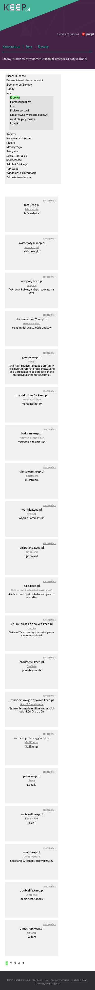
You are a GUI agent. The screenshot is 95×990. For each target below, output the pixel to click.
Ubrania (31, 932)
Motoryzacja (14, 147)
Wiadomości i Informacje (21, 172)
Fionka (32, 628)
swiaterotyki (32, 247)
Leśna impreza (32, 856)
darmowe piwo (31, 323)
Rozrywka (12, 151)
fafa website (32, 209)
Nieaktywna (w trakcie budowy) (29, 114)
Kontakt (37, 980)
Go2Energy (31, 742)
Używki (14, 123)
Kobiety (11, 134)
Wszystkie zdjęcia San (32, 437)
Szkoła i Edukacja (17, 164)
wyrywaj (31, 285)
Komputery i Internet (19, 138)
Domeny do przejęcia (47, 983)
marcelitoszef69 (32, 399)
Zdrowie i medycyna (18, 177)
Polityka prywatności (57, 980)
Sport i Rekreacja (16, 155)
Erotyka (43, 46)
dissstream (32, 475)
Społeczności (14, 159)
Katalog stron (11, 46)
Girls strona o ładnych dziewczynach (31, 590)
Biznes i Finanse (16, 75)
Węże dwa (31, 894)
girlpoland (32, 551)
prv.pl (90, 34)
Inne (29, 46)
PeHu (32, 780)
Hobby (10, 88)
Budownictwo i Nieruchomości (24, 80)
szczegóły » (49, 200)
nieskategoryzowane (23, 119)
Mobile (10, 142)
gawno (31, 361)
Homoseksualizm (20, 101)
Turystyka (12, 168)
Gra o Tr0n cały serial (32, 704)
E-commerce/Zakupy (19, 84)
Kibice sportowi (19, 110)
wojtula (31, 513)
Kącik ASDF (32, 818)
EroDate (31, 666)
